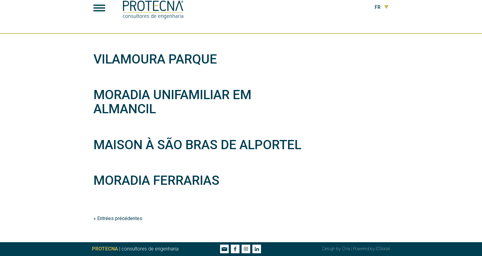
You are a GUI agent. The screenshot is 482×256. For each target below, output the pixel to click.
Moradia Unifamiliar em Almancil (172, 101)
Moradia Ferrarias (156, 180)
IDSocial (383, 248)
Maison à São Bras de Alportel (197, 144)
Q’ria (346, 248)
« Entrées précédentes (117, 218)
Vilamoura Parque (155, 59)
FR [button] (382, 7)
